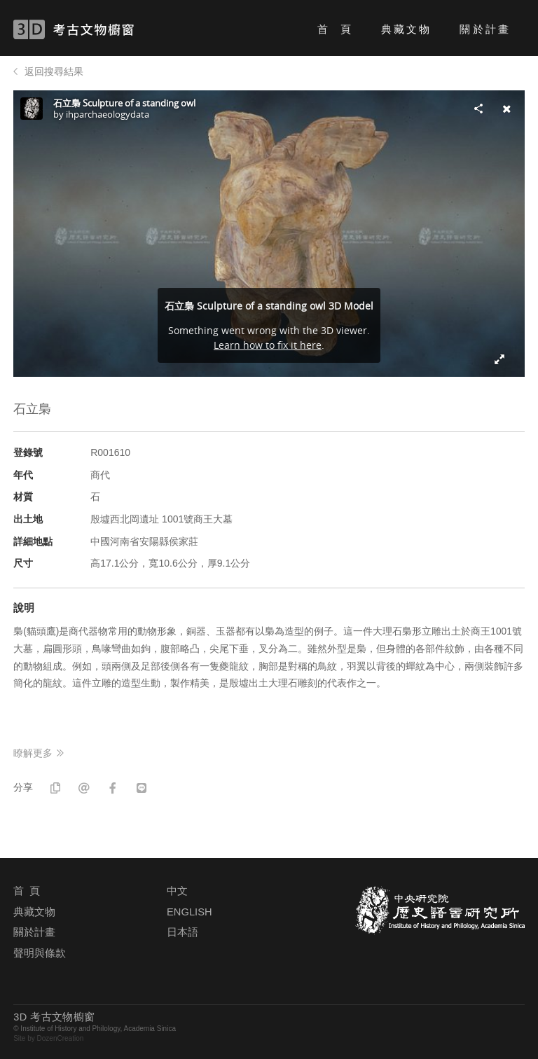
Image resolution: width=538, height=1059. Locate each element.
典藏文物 (406, 29)
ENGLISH (189, 912)
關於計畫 (485, 29)
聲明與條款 (39, 953)
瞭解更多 (33, 753)
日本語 (182, 932)
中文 (177, 891)
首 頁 (335, 29)
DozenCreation (60, 1038)
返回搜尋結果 (54, 71)
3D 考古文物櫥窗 (94, 29)
